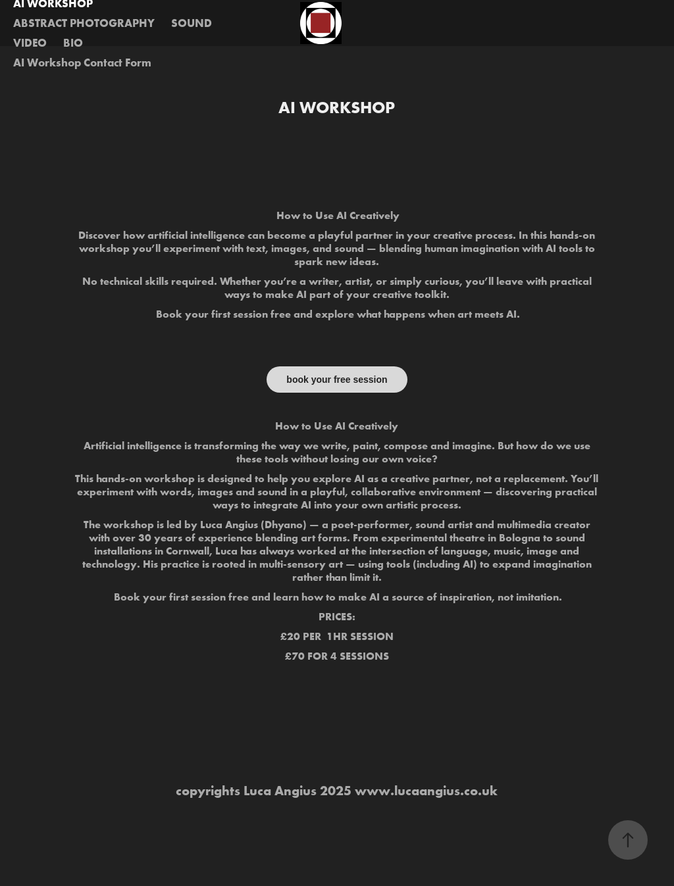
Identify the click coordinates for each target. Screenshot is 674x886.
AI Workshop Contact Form (82, 62)
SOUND (191, 23)
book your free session (336, 379)
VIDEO (30, 42)
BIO (73, 42)
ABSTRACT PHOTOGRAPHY (84, 23)
